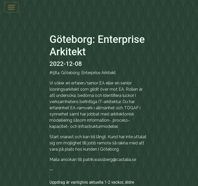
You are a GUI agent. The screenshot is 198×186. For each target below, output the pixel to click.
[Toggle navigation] (11, 7)
